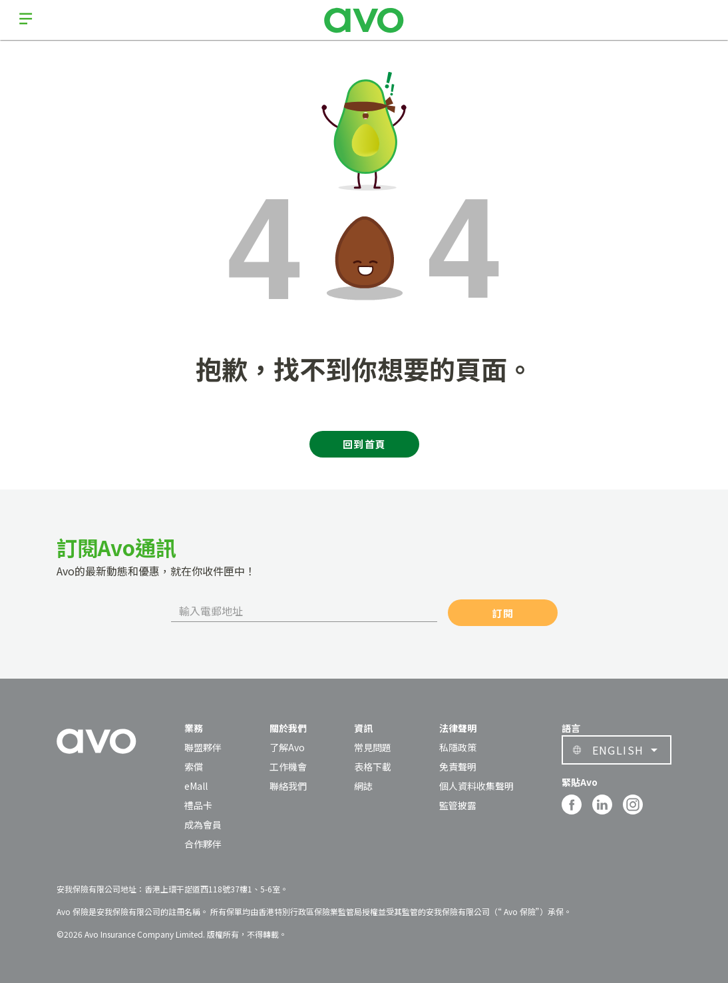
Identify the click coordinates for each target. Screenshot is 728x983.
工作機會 (288, 766)
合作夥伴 (203, 843)
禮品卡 (198, 805)
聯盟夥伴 (203, 747)
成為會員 (203, 824)
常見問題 (372, 747)
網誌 (363, 786)
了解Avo (287, 747)
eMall (196, 786)
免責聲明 (457, 766)
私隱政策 (457, 747)
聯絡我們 (288, 786)
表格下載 (372, 766)
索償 (193, 766)
